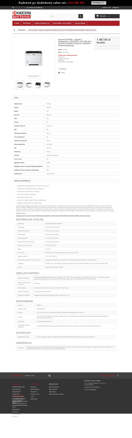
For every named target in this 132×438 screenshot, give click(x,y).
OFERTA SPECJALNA (18, 387)
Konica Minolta (41, 23)
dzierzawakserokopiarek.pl (19, 428)
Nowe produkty (35, 389)
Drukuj (63, 72)
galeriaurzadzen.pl (17, 424)
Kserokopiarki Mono (18, 396)
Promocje (33, 387)
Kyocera (27, 23)
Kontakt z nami (106, 7)
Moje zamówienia (54, 387)
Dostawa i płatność (62, 23)
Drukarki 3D (15, 394)
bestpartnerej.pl (16, 426)
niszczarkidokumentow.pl (19, 423)
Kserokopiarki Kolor (18, 399)
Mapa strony (34, 399)
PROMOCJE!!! (16, 414)
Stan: (59, 52)
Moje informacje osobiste (56, 394)
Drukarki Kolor (16, 391)
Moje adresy (52, 391)
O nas (16, 23)
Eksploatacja (16, 409)
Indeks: (60, 49)
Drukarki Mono (16, 389)
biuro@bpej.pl (92, 389)
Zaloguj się (115, 7)
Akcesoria (15, 411)
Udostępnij (62, 69)
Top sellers (34, 391)
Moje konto (53, 384)
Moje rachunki (53, 389)
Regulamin (80, 23)
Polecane (15, 416)
